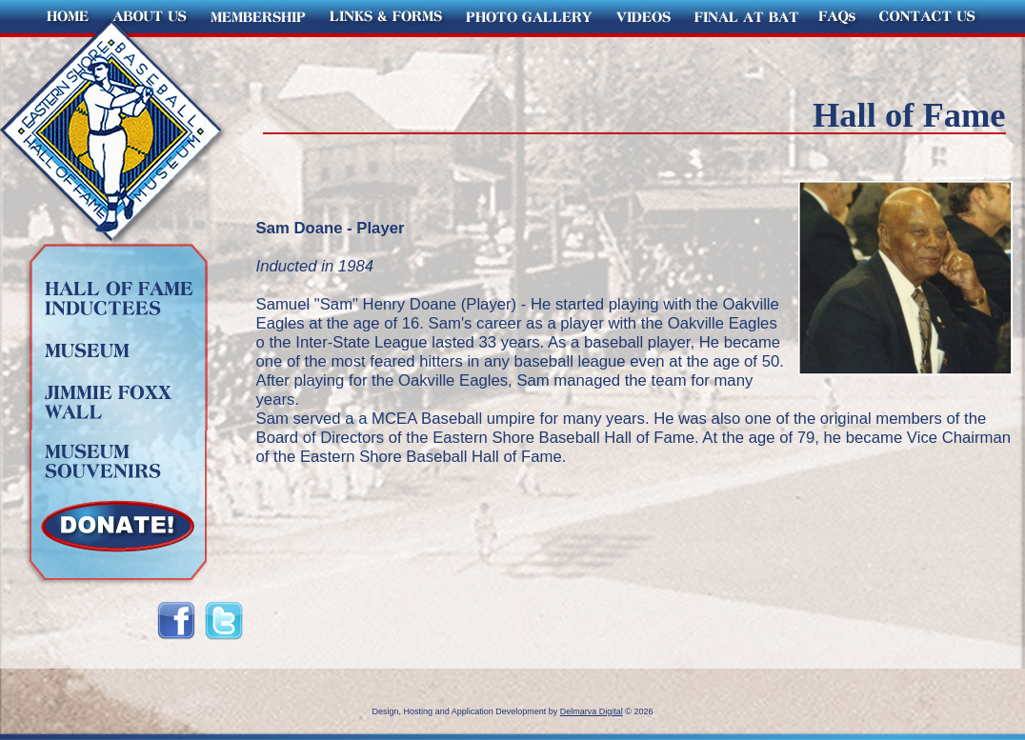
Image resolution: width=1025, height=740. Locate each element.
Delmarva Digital (591, 711)
